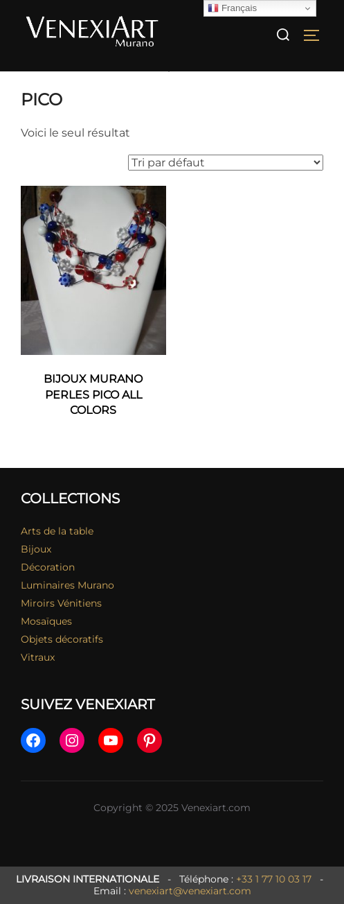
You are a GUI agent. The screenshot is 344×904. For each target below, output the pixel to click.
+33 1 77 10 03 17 (273, 879)
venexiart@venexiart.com (190, 891)
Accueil (39, 80)
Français (232, 8)
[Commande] (225, 176)
